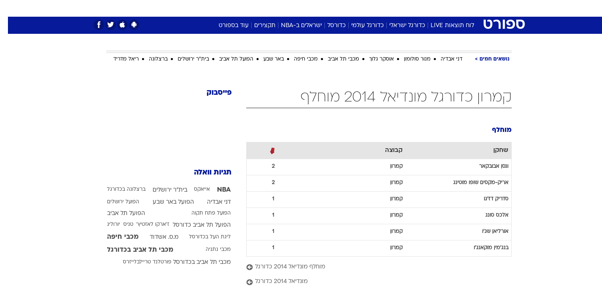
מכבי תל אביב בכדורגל (132, 250)
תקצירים (257, 25)
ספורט (420, 8)
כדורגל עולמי (359, 25)
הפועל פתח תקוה (203, 213)
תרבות (393, 8)
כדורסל (328, 25)
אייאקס (194, 189)
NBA (216, 190)
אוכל (322, 8)
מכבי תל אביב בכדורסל (194, 262)
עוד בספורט (226, 25)
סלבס (367, 8)
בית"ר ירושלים (185, 59)
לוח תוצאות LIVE (444, 25)
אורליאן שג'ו (487, 231)
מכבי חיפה (298, 59)
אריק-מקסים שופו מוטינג (472, 182)
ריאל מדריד (118, 59)
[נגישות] (11, 8)
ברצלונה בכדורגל (118, 189)
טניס (120, 224)
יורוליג (105, 224)
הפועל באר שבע (165, 202)
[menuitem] (444, 8)
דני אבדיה (443, 59)
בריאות (296, 8)
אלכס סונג (488, 215)
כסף (343, 8)
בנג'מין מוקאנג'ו (483, 247)
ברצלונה (150, 59)
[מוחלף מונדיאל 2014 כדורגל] (371, 267)
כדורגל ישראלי (399, 25)
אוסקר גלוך (373, 59)
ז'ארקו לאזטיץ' (144, 224)
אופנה (205, 8)
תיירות (267, 8)
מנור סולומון (409, 59)
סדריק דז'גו (488, 199)
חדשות (449, 8)
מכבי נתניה (210, 249)
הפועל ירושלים (115, 202)
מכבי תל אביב (335, 59)
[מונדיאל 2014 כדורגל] (371, 282)
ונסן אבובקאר (485, 166)
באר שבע (265, 59)
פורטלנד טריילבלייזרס (139, 262)
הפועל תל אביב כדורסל (194, 225)
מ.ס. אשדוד (156, 237)
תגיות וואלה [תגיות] (205, 172)
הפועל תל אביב (228, 59)
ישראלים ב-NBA (293, 25)
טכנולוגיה (236, 8)
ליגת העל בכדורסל (202, 237)
